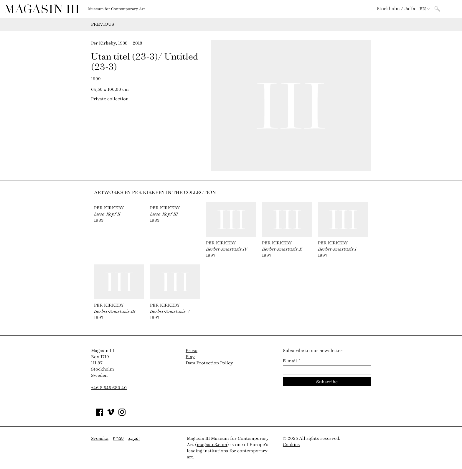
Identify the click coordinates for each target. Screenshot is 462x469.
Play (190, 356)
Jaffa (410, 8)
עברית (118, 438)
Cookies (291, 444)
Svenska (99, 438)
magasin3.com (212, 444)
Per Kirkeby (103, 43)
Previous (102, 24)
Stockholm (388, 8)
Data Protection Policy (209, 363)
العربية (134, 438)
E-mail (291, 360)
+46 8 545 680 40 (109, 387)
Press (191, 350)
